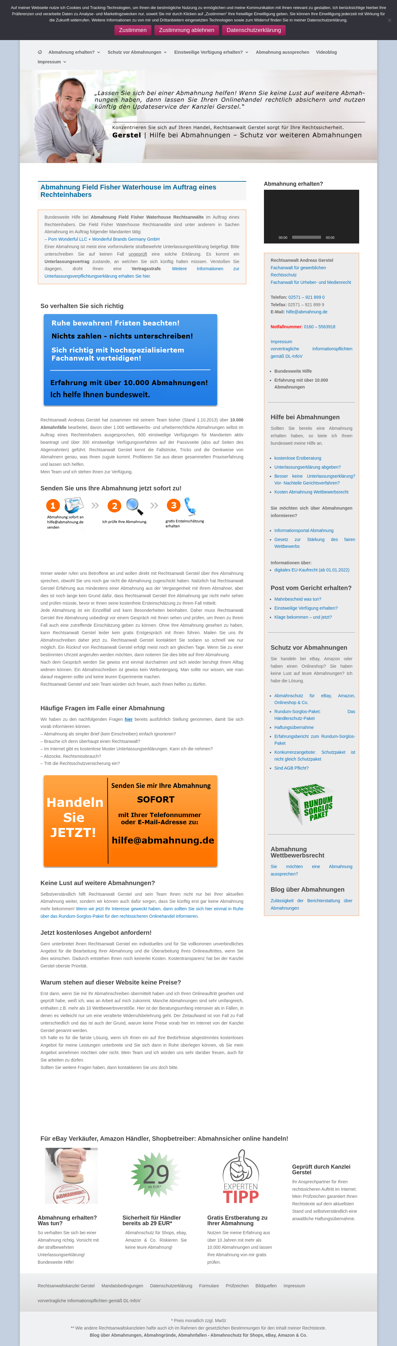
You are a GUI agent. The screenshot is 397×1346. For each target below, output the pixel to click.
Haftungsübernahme (294, 727)
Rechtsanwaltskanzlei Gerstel (66, 1286)
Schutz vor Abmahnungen (134, 52)
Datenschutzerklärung (171, 1286)
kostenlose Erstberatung (297, 458)
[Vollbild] (351, 237)
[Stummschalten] (341, 237)
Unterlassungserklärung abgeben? (307, 467)
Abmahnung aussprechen (282, 52)
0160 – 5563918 (319, 326)
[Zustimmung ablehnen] (389, 20)
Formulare (209, 1286)
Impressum (49, 62)
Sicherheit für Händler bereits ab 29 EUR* (152, 1220)
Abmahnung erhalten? (72, 52)
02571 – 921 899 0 (306, 297)
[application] (311, 216)
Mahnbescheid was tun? (297, 599)
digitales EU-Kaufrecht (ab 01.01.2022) (312, 569)
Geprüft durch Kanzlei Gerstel (321, 1169)
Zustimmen (133, 30)
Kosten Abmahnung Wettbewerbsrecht (311, 491)
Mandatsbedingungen (122, 1286)
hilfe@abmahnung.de (307, 311)
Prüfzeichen (237, 1286)
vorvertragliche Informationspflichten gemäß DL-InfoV (89, 1300)
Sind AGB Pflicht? (291, 768)
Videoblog (326, 52)
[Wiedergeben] (272, 237)
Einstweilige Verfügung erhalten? (208, 52)
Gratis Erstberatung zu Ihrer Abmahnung (237, 1220)
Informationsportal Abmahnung (304, 530)
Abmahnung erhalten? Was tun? (67, 1220)
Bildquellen (266, 1286)
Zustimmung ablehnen (186, 30)
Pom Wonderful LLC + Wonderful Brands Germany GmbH (103, 239)
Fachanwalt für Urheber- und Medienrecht (311, 282)
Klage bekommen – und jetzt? (303, 617)
